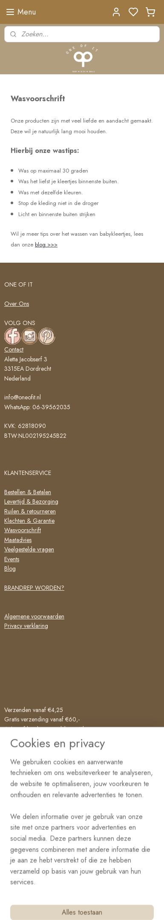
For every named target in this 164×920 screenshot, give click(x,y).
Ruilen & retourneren (30, 511)
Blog (10, 568)
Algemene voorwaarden (34, 616)
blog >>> (46, 244)
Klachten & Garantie (29, 520)
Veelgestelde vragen (29, 549)
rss (118, 904)
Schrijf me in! (29, 862)
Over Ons (16, 303)
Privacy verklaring (26, 625)
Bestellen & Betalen (27, 492)
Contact (13, 349)
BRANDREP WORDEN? (34, 587)
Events (11, 559)
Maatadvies (18, 540)
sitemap (103, 904)
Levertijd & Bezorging (31, 501)
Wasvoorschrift (22, 530)
